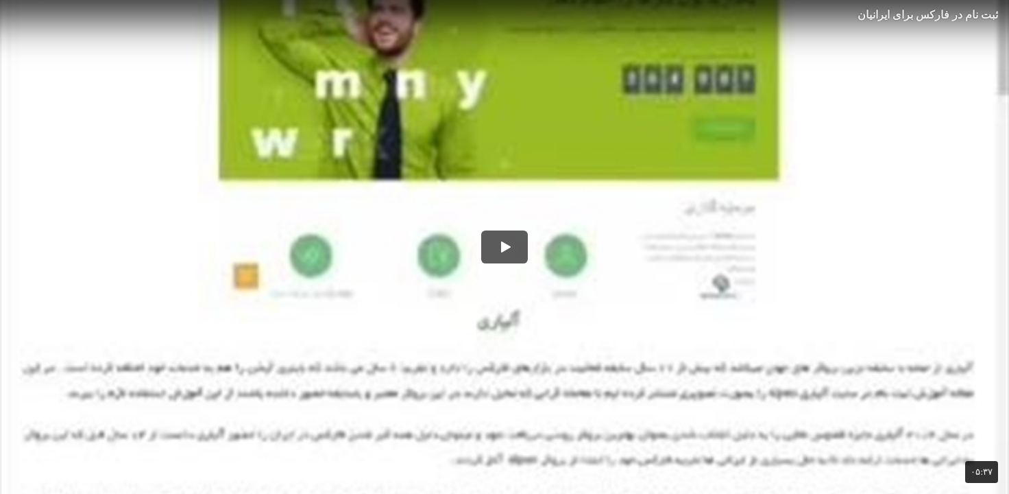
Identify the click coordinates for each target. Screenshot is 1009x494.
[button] (504, 247)
